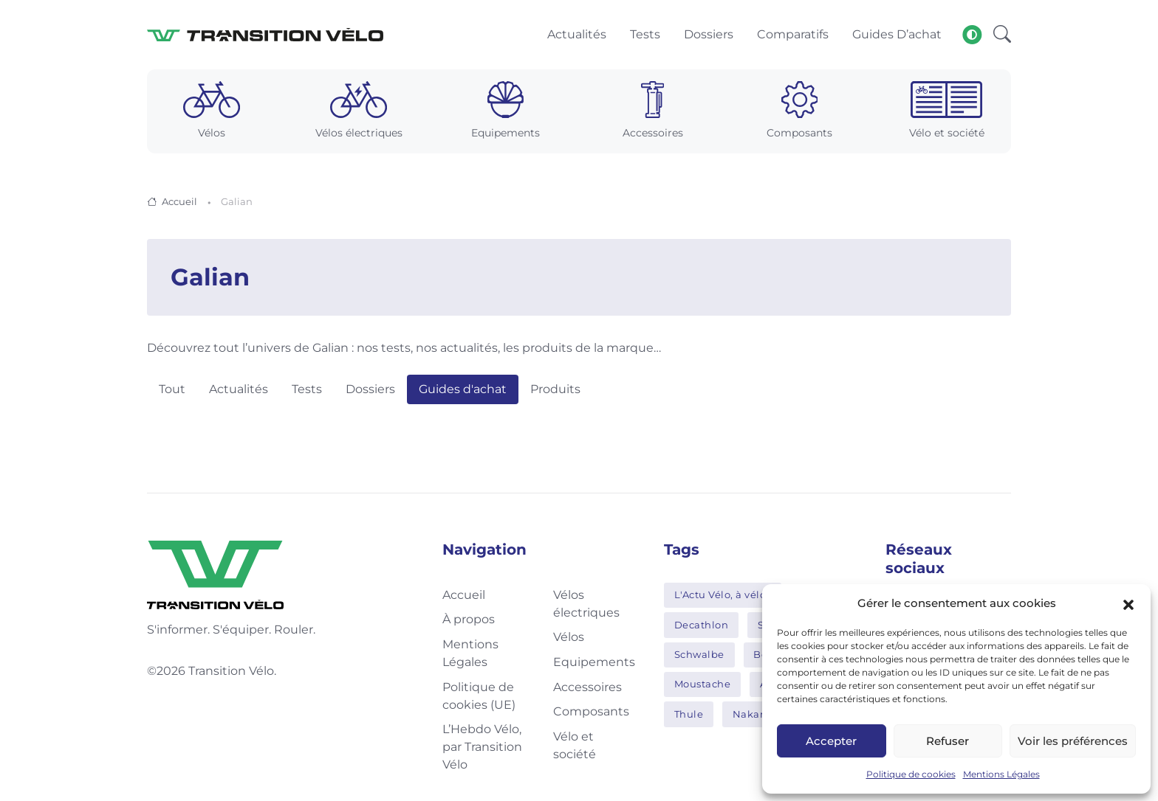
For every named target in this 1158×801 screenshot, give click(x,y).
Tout (172, 389)
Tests (307, 389)
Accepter (831, 741)
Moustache (702, 684)
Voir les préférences (1073, 741)
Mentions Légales (1001, 774)
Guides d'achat (463, 389)
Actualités (238, 389)
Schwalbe (699, 654)
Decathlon (701, 625)
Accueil (179, 201)
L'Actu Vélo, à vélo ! (723, 594)
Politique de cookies (911, 774)
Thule (689, 714)
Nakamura (760, 714)
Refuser (947, 741)
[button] (1128, 603)
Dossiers (370, 389)
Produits (555, 389)
